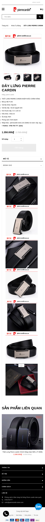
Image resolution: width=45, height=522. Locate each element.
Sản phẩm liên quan (22, 408)
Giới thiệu (19, 515)
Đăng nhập (36, 2)
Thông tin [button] (22, 468)
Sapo (27, 511)
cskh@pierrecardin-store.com (14, 502)
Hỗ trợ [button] (22, 474)
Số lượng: (5, 139)
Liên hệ (4, 493)
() (41, 9)
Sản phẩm (28, 515)
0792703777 (9, 500)
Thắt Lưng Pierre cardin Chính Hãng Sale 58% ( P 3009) (22, 452)
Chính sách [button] (22, 487)
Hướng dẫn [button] (22, 480)
